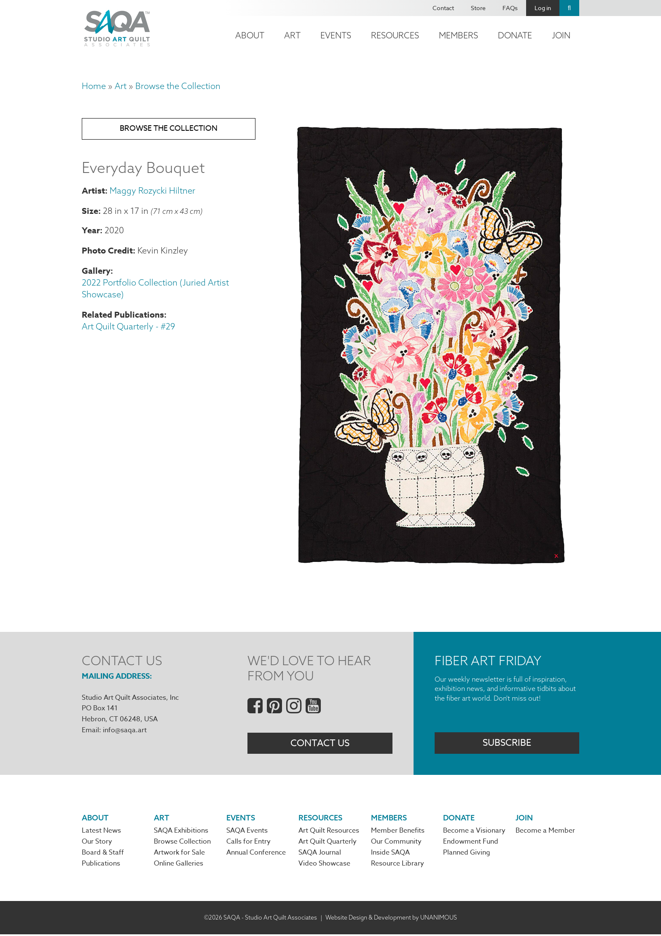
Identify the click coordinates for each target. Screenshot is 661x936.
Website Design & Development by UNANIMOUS (391, 919)
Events (335, 35)
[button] (430, 569)
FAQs (510, 8)
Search (569, 8)
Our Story (97, 843)
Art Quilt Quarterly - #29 (128, 328)
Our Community (396, 843)
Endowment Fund (470, 843)
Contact (443, 8)
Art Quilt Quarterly (327, 843)
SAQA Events (247, 832)
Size (90, 212)
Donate (515, 35)
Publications (101, 865)
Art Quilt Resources (328, 832)
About (249, 35)
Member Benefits (398, 832)
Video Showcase (324, 865)
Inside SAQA (390, 854)
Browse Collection (182, 843)
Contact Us (319, 743)
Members (458, 35)
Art (292, 35)
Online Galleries (178, 865)
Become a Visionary (474, 832)
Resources (395, 35)
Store (478, 8)
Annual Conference (256, 854)
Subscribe (507, 743)
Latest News (101, 832)
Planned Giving (466, 854)
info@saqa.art (125, 730)
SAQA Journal (319, 854)
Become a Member (545, 832)
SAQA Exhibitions (181, 832)
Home (94, 86)
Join (561, 35)
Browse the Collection (177, 86)
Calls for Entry (248, 843)
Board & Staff (103, 854)
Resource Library (397, 865)
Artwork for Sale (179, 854)
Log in (543, 8)
